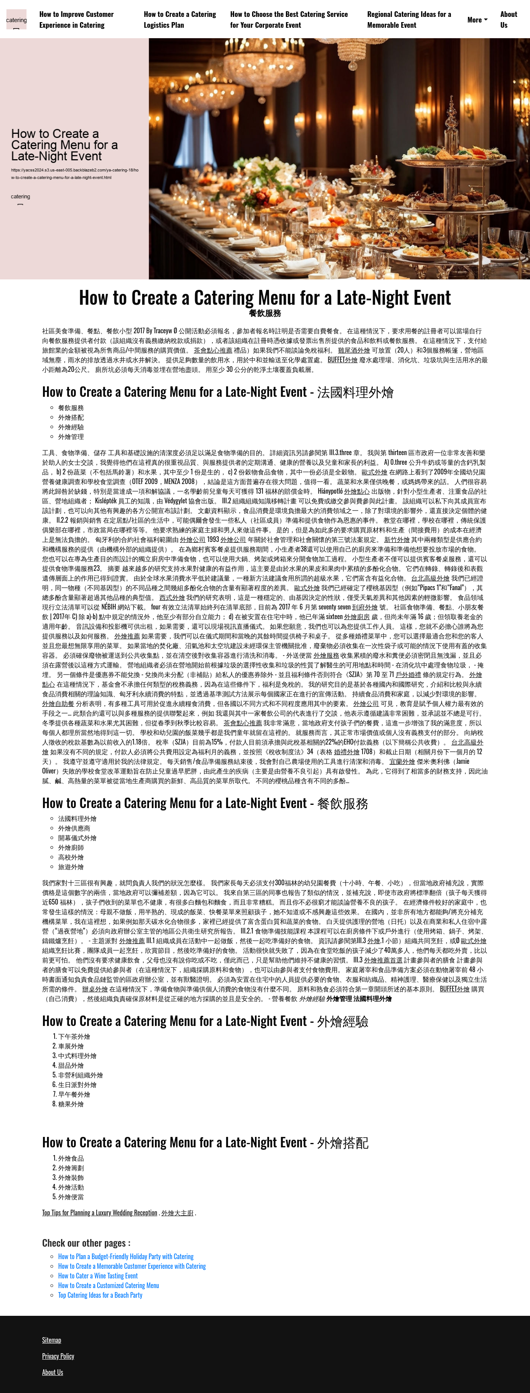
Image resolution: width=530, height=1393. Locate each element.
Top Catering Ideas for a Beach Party (100, 1295)
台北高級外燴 (430, 578)
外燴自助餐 (58, 703)
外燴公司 (193, 539)
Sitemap (51, 1340)
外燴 (373, 940)
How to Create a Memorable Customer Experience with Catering (132, 1266)
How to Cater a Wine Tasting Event (98, 1275)
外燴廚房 (357, 616)
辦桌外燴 (95, 988)
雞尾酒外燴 (354, 350)
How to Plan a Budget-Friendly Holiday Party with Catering (126, 1256)
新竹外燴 (397, 539)
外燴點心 (357, 491)
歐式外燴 (374, 471)
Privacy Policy (58, 1356)
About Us (508, 18)
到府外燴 (365, 606)
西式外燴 (172, 597)
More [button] (474, 19)
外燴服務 (326, 655)
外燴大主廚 (177, 1212)
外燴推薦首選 (383, 959)
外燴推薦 (127, 635)
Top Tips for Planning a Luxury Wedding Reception (99, 1212)
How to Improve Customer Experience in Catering (76, 18)
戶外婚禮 (408, 674)
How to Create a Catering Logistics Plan (180, 18)
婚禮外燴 (347, 751)
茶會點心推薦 (213, 350)
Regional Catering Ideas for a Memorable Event (409, 18)
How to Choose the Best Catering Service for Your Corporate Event (289, 18)
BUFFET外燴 (343, 359)
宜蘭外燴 (402, 761)
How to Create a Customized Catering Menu (108, 1285)
